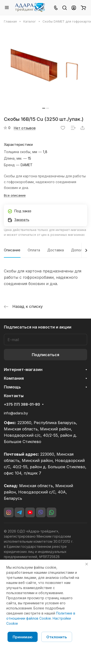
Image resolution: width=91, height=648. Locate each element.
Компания (14, 378)
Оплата (34, 250)
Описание (12, 250)
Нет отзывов (25, 128)
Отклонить (56, 637)
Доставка (55, 250)
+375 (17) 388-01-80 (22, 404)
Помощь (12, 387)
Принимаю (23, 637)
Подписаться (45, 354)
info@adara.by (16, 413)
